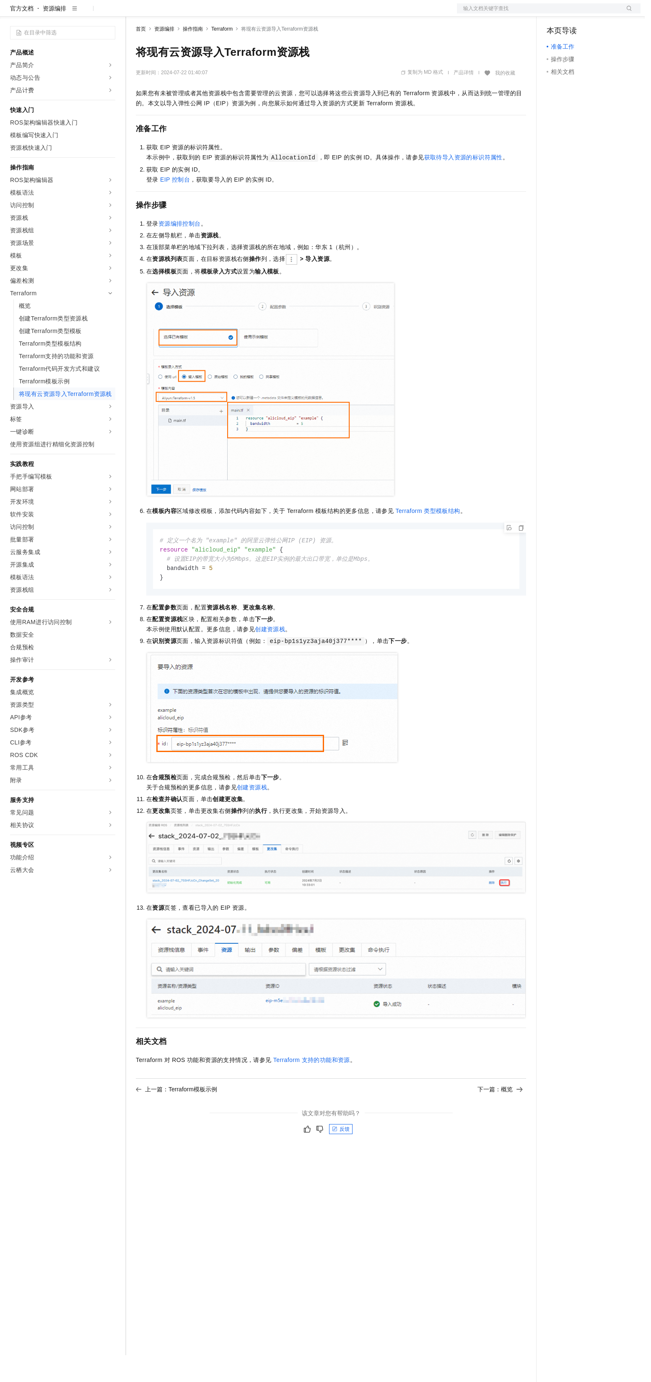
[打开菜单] (13, 13)
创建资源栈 (270, 658)
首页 (141, 56)
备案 (556, 13)
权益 (161, 13)
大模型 (86, 13)
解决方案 (135, 13)
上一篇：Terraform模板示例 (176, 1118)
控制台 (576, 13)
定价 (181, 13)
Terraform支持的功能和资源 (311, 1088)
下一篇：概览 (500, 1118)
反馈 (341, 1158)
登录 (627, 13)
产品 (109, 13)
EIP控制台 (175, 206)
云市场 (204, 13)
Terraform (222, 56)
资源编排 (54, 35)
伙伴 (227, 13)
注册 (596, 13)
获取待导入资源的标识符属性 (463, 184)
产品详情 (464, 99)
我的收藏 (505, 100)
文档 (538, 13)
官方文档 (22, 35)
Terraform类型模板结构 (427, 537)
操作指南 (193, 56)
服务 (247, 13)
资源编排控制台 (179, 250)
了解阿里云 (276, 13)
